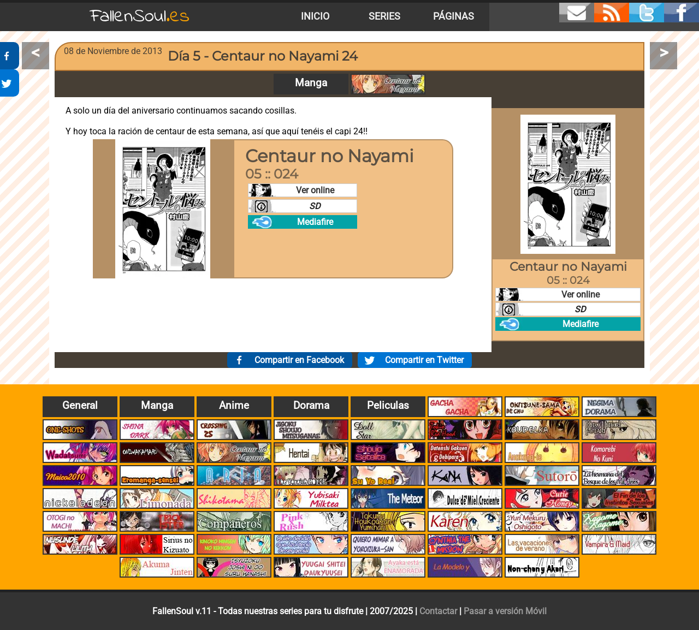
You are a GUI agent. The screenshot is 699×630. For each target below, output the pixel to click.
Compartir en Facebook (299, 360)
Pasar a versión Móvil (505, 611)
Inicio (315, 16)
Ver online (315, 190)
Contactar (438, 611)
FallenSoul (139, 17)
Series (384, 16)
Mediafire (315, 222)
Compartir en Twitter (424, 360)
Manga (311, 82)
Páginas (453, 16)
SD (315, 206)
